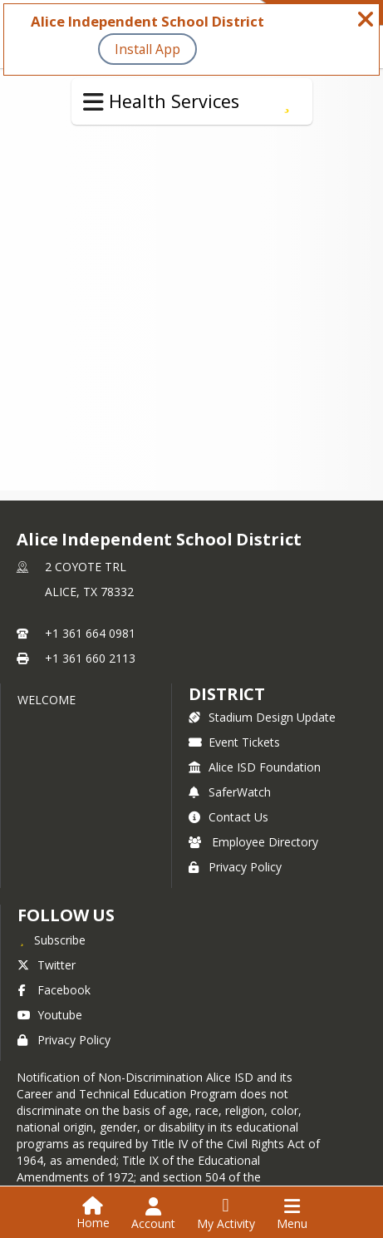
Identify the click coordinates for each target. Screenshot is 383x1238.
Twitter (46, 965)
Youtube (49, 1015)
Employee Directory (253, 842)
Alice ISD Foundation (255, 767)
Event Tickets (234, 742)
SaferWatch (230, 792)
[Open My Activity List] (226, 1213)
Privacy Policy (235, 867)
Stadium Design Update (262, 717)
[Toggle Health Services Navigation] (93, 102)
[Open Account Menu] (153, 1213)
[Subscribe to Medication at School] (287, 101)
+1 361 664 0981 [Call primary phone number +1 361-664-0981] (90, 633)
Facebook (54, 990)
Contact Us (228, 817)
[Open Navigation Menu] (292, 1213)
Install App (147, 49)
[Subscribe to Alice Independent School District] (51, 939)
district (227, 694)
